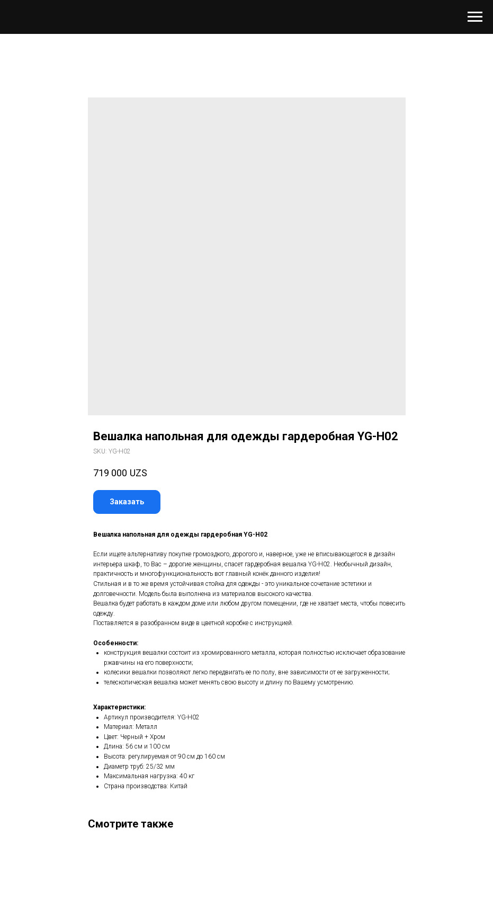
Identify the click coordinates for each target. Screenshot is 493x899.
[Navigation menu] (475, 17)
